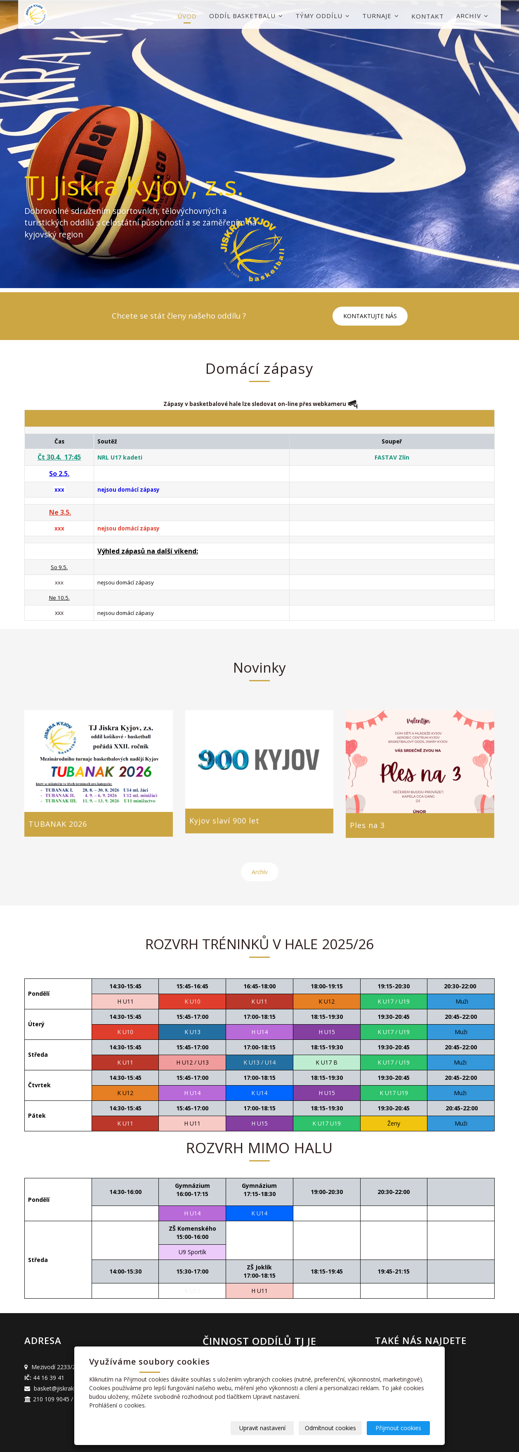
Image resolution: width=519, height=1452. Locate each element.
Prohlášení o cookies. (117, 1405)
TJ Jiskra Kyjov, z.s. (134, 185)
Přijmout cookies (398, 1428)
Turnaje (380, 16)
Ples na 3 (367, 825)
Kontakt (427, 16)
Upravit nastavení (262, 1428)
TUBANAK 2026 (57, 824)
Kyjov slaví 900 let (224, 821)
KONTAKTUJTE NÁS (370, 316)
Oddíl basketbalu (246, 16)
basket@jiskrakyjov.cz (63, 1388)
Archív (260, 872)
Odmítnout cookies (330, 1428)
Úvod (187, 16)
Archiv (472, 16)
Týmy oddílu (322, 16)
